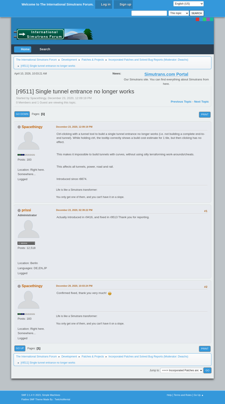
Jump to (154, 370)
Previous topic (181, 101)
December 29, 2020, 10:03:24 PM (74, 285)
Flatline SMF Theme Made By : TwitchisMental (45, 399)
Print (205, 114)
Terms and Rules (183, 395)
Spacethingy (32, 127)
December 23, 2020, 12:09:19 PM (74, 126)
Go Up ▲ (199, 395)
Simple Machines (51, 395)
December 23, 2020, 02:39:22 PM (74, 210)
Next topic (201, 101)
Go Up (20, 348)
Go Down (22, 114)
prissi (26, 210)
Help (169, 395)
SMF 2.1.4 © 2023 (31, 395)
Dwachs (182, 59)
